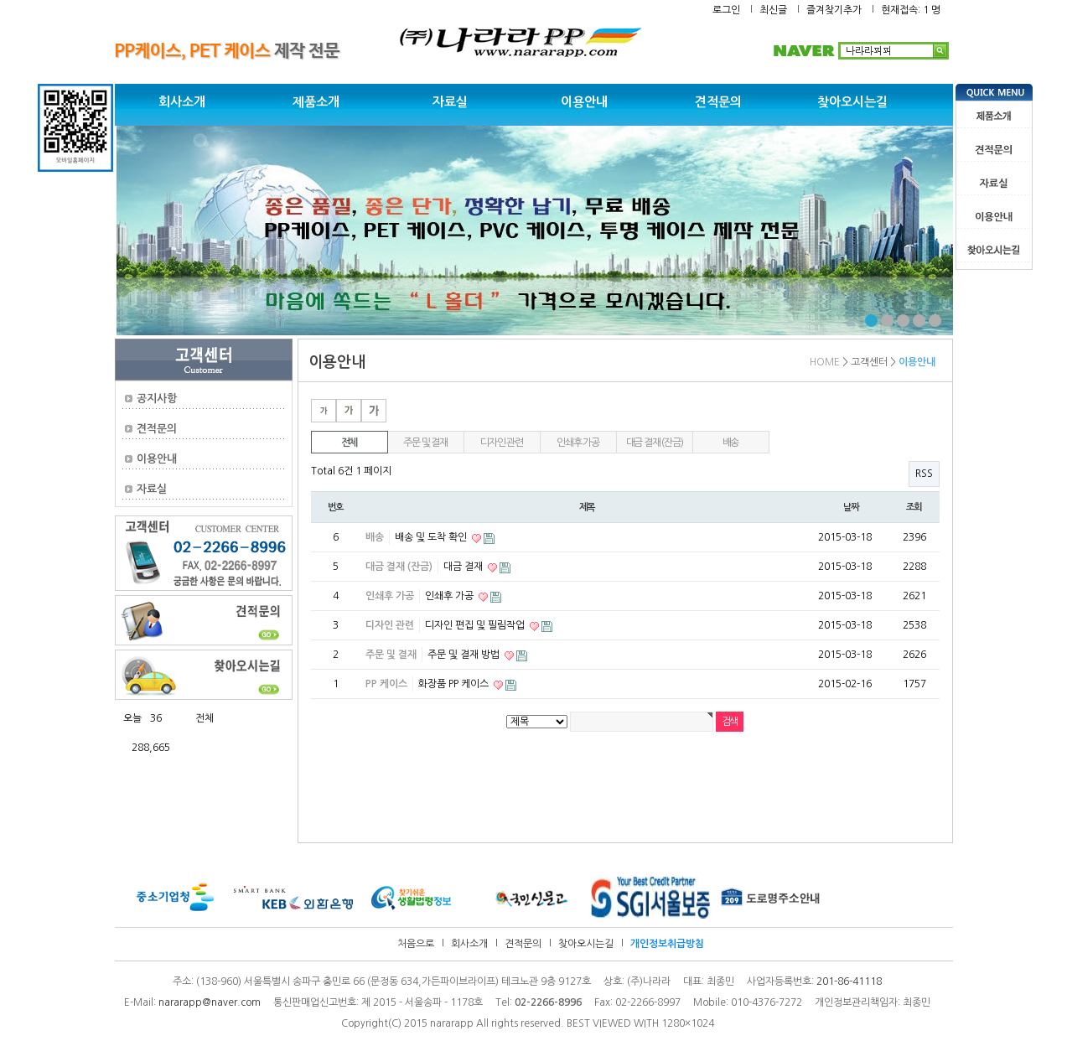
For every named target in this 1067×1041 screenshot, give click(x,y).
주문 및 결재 (425, 443)
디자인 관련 (501, 443)
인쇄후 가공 (578, 443)
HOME (825, 362)
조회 (914, 507)
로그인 (726, 10)
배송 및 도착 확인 (432, 537)
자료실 (450, 102)
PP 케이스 (386, 684)
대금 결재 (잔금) (654, 443)
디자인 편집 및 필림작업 (476, 625)
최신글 (773, 10)
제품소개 (316, 102)
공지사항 (157, 398)
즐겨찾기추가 (834, 10)
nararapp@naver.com (209, 1002)
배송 (731, 443)
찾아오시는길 (852, 102)
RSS (924, 474)
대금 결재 (464, 567)
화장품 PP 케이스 (454, 684)
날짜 (851, 507)
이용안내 (584, 102)
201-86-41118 (849, 981)
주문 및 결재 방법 (464, 655)
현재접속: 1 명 (910, 10)
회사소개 (181, 102)
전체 (349, 443)
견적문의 (718, 102)
